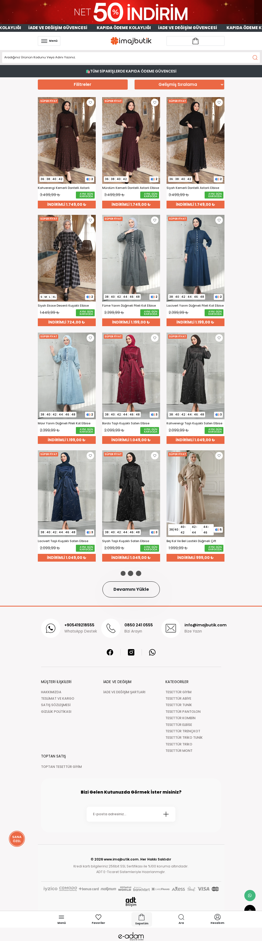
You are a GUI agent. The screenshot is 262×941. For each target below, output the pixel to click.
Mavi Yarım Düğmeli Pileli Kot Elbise (64, 423)
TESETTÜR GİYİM (178, 692)
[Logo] (131, 41)
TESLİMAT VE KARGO (57, 698)
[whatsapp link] (250, 895)
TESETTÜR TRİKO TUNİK (184, 737)
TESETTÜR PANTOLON (183, 711)
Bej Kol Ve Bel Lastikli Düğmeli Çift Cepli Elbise (191, 541)
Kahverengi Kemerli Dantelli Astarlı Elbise (64, 188)
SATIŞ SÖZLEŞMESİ (56, 705)
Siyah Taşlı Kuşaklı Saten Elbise (125, 541)
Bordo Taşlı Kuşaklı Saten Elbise (125, 423)
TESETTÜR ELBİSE (178, 724)
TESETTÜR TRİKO (178, 744)
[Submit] (166, 814)
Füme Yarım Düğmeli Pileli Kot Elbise (129, 306)
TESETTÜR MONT (179, 750)
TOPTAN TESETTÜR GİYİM (61, 766)
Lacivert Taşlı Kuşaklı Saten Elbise (63, 541)
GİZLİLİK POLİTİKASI (56, 711)
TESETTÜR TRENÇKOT (182, 731)
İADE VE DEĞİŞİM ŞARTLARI (124, 692)
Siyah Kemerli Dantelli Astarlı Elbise (193, 188)
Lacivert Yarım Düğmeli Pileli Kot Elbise (195, 306)
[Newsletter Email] (131, 814)
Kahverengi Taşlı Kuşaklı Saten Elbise (194, 423)
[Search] (131, 57)
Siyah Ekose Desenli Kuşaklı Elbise (63, 306)
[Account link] (195, 41)
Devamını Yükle (131, 589)
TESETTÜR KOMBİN (180, 718)
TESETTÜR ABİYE (178, 698)
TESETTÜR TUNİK (178, 705)
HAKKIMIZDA (51, 692)
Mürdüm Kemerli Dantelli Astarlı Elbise (130, 188)
